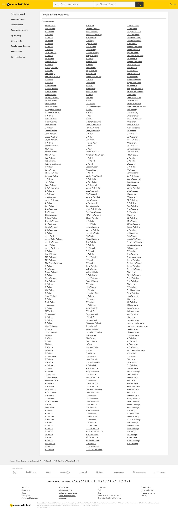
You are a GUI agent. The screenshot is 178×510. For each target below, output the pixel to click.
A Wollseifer (49, 383)
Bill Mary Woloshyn (134, 224)
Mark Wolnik (90, 89)
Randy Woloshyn (133, 387)
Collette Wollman (51, 89)
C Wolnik (89, 80)
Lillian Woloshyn (133, 332)
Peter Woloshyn (133, 377)
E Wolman (49, 426)
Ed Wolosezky (132, 110)
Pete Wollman (50, 161)
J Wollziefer (49, 398)
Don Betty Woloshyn (135, 263)
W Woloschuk (132, 77)
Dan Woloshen (132, 137)
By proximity (16, 36)
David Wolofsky (92, 281)
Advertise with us (65, 490)
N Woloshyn (131, 353)
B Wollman (49, 80)
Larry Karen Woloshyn (135, 323)
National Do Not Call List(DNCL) (109, 495)
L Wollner (48, 308)
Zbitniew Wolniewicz (93, 77)
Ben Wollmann (50, 206)
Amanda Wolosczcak (135, 92)
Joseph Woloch (92, 167)
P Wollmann (49, 266)
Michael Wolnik (91, 92)
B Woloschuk (91, 374)
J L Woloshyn (132, 302)
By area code (16, 41)
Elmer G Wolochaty (93, 197)
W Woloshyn (132, 438)
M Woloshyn (131, 338)
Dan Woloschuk (92, 398)
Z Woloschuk (132, 86)
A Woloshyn (131, 197)
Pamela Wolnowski (93, 128)
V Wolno (89, 119)
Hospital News (147, 490)
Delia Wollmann (51, 230)
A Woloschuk (91, 365)
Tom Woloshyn (132, 422)
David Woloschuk (92, 401)
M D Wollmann (50, 260)
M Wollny (48, 335)
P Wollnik (48, 323)
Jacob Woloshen (133, 140)
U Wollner (48, 317)
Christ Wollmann (51, 215)
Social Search (16, 52)
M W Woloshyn (133, 347)
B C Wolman (50, 416)
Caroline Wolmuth (93, 29)
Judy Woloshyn (133, 311)
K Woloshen (131, 143)
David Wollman (50, 95)
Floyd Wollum (50, 389)
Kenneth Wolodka (92, 233)
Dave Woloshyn (133, 254)
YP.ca (144, 495)
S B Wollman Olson (52, 188)
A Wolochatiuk (91, 179)
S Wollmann (49, 275)
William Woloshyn (133, 441)
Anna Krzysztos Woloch (95, 155)
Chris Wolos (90, 338)
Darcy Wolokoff (92, 314)
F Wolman (49, 429)
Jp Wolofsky (91, 290)
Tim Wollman (50, 182)
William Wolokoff (92, 329)
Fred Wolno (90, 104)
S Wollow (48, 368)
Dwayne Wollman (52, 98)
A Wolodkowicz (91, 275)
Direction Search (18, 57)
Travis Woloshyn (133, 429)
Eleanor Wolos (91, 341)
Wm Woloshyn (132, 444)
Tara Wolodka (91, 242)
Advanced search (18, 14)
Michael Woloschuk (134, 41)
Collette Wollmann (52, 218)
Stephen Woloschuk (134, 62)
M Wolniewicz (91, 74)
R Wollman (49, 167)
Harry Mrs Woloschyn (135, 89)
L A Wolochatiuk (92, 191)
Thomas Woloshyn (134, 420)
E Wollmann (49, 233)
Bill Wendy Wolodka (93, 215)
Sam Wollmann (50, 278)
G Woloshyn (131, 287)
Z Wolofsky (90, 302)
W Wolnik (89, 98)
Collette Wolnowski (93, 122)
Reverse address (18, 19)
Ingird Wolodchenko (93, 209)
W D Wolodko (91, 269)
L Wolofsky (90, 299)
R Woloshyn (131, 380)
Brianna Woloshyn (133, 227)
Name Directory (22, 461)
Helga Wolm (49, 408)
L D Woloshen (132, 146)
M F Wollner (49, 311)
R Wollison (49, 47)
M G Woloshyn (132, 341)
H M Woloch (90, 161)
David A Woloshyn (134, 257)
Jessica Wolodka (92, 227)
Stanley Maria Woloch (94, 176)
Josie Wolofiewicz (93, 278)
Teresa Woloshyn (133, 416)
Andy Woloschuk (92, 371)
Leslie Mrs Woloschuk (94, 450)
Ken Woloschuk (92, 438)
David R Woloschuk (93, 404)
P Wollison (49, 44)
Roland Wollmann (51, 272)
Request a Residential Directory (109, 498)
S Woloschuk (132, 59)
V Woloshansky (133, 116)
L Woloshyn (131, 317)
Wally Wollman (50, 185)
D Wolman (49, 422)
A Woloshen (131, 122)
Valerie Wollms (50, 296)
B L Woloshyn (132, 218)
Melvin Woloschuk (134, 38)
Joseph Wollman (51, 137)
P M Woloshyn (132, 368)
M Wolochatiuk (91, 194)
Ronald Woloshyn (133, 389)
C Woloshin (131, 158)
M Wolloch (49, 344)
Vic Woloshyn (132, 435)
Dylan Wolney (91, 44)
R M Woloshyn (132, 383)
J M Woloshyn (132, 305)
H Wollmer (49, 284)
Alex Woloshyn (132, 206)
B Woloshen (131, 131)
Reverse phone (17, 25)
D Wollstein (49, 387)
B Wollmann (49, 203)
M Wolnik (89, 86)
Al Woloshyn (131, 203)
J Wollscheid (50, 374)
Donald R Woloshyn (134, 269)
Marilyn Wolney (92, 56)
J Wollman (49, 128)
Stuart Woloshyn (133, 408)
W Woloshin (131, 170)
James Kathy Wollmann (54, 239)
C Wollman (49, 83)
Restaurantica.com (149, 493)
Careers (25, 493)
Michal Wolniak (91, 62)
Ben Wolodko (91, 248)
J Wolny (89, 146)
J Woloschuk (91, 422)
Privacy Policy (27, 495)
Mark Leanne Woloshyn (136, 350)
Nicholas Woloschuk (134, 47)
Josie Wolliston (50, 53)
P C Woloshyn (132, 362)
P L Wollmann (50, 269)
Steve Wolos (91, 356)
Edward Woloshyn (134, 275)
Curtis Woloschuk (92, 393)
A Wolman (49, 410)
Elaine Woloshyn (133, 278)
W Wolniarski (91, 68)
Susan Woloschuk (133, 65)
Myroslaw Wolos (92, 347)
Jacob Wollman (51, 131)
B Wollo (48, 341)
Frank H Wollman (51, 107)
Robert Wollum (50, 393)
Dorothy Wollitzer (51, 68)
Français (173, 4)
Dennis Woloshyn (133, 260)
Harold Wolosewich (134, 104)
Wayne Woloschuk (134, 83)
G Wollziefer (49, 395)
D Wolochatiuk (91, 185)
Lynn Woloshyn (133, 335)
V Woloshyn (131, 432)
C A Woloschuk (92, 383)
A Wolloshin (49, 365)
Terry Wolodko (91, 266)
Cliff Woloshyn (132, 248)
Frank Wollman (50, 104)
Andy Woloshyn (133, 209)
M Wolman (49, 435)
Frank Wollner (50, 302)
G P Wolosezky (132, 113)
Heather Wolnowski (93, 125)
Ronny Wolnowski (93, 131)
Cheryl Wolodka (92, 218)
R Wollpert (49, 371)
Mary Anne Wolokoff (93, 323)
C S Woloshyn (132, 236)
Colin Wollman (50, 86)
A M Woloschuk (92, 368)
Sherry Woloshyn (133, 395)
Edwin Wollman (51, 101)
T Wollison (49, 50)
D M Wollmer (50, 281)
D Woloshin (131, 161)
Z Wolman (90, 26)
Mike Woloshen (132, 152)
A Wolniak (89, 59)
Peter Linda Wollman (53, 164)
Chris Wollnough (51, 326)
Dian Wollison (50, 29)
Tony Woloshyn (133, 426)
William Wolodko (92, 272)
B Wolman (49, 414)
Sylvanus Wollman (52, 176)
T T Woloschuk (132, 71)
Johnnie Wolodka (92, 230)
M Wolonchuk (91, 335)
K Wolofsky (90, 296)
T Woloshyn (131, 410)
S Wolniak (89, 65)
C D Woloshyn (132, 233)
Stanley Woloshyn (133, 398)
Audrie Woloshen (133, 128)
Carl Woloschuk (92, 387)
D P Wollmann (50, 224)
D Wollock (49, 347)
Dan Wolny (90, 140)
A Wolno (89, 101)
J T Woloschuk (91, 426)
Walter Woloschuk (134, 80)
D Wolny (89, 137)
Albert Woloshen (133, 125)
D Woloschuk (91, 395)
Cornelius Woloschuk (94, 389)
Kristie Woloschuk (93, 441)
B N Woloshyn (132, 221)
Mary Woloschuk (133, 35)
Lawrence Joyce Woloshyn (137, 326)
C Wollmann (49, 212)
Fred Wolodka (91, 224)
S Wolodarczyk (91, 203)
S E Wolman (49, 450)
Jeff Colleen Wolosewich (136, 107)
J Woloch (89, 164)
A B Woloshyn (132, 200)
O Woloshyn (131, 356)
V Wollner (48, 320)
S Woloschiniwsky (93, 362)
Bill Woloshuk (132, 185)
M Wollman (49, 149)
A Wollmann (49, 194)
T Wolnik (89, 95)
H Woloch (89, 158)
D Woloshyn (131, 251)
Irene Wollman (50, 125)
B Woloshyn (131, 215)
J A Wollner (49, 305)
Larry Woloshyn (133, 320)
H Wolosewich (132, 101)
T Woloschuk (132, 68)
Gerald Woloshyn (133, 290)
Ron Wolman (50, 444)
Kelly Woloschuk (92, 435)
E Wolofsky (90, 284)
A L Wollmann (50, 197)
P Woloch (89, 173)
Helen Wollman (50, 119)
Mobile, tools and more (67, 496)
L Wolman (49, 432)
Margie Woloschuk (134, 32)
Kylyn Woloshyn (133, 314)
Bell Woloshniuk (133, 176)
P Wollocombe (50, 356)
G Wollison (49, 35)
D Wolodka (90, 221)
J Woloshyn (131, 299)
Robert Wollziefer (51, 401)
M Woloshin (131, 167)
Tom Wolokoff (91, 326)
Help (99, 493)
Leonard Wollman (51, 146)
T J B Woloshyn (133, 414)
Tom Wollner (50, 314)
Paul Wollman (50, 158)
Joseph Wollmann (52, 248)
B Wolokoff (90, 311)
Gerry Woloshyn (133, 293)
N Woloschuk (132, 44)
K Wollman (49, 143)
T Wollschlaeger (51, 377)
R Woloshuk (131, 194)
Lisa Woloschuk (133, 26)
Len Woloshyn (132, 329)
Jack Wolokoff (91, 320)
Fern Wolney (91, 47)
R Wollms (48, 293)
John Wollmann (51, 245)
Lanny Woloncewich (94, 332)
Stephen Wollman (52, 173)
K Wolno (89, 110)
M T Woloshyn (132, 344)
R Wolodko (90, 260)
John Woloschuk (92, 429)
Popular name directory (20, 46)
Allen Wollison (50, 26)
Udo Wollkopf (50, 74)
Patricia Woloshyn (133, 371)
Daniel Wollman (51, 92)
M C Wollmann (50, 257)
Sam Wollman (50, 170)
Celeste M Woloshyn (135, 239)
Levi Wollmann (50, 254)
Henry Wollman (51, 122)
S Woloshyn (131, 393)
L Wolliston (49, 56)
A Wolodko (90, 245)
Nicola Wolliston (51, 62)
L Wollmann (49, 251)
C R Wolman (50, 420)
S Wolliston (49, 65)
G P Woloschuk (92, 416)
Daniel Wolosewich (134, 98)
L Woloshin (131, 164)
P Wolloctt (49, 359)
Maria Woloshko (133, 173)
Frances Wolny (91, 143)
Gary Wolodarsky (92, 206)
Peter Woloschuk (133, 50)
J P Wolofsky (91, 287)
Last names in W (35, 461)
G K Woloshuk (132, 191)
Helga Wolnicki (91, 71)
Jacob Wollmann (51, 236)
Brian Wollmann (51, 209)
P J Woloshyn (132, 365)
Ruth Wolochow (92, 200)
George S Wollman (52, 113)
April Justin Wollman (52, 77)
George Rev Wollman (53, 110)
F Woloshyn (131, 284)
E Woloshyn (131, 272)
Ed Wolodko (90, 251)
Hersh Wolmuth (92, 32)
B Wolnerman (91, 38)
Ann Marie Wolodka (93, 212)
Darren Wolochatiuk (93, 188)
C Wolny (89, 134)
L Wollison (49, 38)
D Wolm (48, 404)
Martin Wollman (51, 152)
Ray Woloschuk (133, 53)
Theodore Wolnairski (94, 35)
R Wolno (89, 116)
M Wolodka (90, 236)
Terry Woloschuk (133, 74)
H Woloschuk (91, 420)
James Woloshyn (133, 308)
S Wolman (49, 447)
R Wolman (49, 441)
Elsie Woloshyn (132, 281)
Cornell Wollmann (51, 221)
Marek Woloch (91, 170)
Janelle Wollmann (51, 242)
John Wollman (50, 134)
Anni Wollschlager (52, 380)
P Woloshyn (131, 359)
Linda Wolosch (91, 359)
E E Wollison (49, 32)
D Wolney (90, 41)
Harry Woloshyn (133, 296)
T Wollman (49, 179)
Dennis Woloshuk (133, 188)
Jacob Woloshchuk (134, 119)
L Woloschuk (91, 444)
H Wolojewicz (91, 305)
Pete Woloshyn (132, 374)
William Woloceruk (93, 152)
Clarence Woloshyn (134, 245)
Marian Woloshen (133, 149)
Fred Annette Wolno (93, 107)
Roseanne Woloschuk (135, 56)
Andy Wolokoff (91, 308)
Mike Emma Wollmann (53, 263)
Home (12, 461)
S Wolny (89, 149)
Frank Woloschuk (92, 410)
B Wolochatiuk (91, 182)
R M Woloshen (132, 155)
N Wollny (48, 338)
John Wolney (91, 50)
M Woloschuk (132, 29)
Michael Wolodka (92, 239)
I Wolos (89, 344)
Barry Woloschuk (92, 377)
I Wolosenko (131, 95)
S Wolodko (90, 263)
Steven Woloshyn (133, 404)
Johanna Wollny (51, 332)
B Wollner (48, 299)
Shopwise (62, 498)
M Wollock (49, 350)
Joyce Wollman (51, 140)
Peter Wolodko (91, 257)
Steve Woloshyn (133, 401)
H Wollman (49, 116)
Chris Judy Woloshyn (135, 242)
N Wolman (49, 438)
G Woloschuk (91, 414)
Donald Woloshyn (133, 266)
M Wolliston (49, 59)
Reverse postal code (19, 30)
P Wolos (89, 350)
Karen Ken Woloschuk (94, 432)
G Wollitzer (49, 71)
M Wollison (49, 41)
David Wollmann (51, 227)
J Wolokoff (90, 317)
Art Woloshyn (132, 212)
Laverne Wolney (92, 53)
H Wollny (48, 329)
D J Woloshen (132, 134)
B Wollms (48, 287)
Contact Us (26, 490)
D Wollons (49, 362)
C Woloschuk (91, 380)
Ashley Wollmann (51, 200)
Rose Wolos (90, 353)
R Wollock (49, 353)
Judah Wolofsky (92, 293)
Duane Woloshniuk (134, 179)
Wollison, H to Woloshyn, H (53, 461)
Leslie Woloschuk (92, 447)
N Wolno (89, 113)
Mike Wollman (50, 155)
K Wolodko (90, 254)
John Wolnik (90, 83)
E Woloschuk (91, 408)
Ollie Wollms (49, 290)
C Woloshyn (131, 230)
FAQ (99, 490)
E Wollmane (49, 191)
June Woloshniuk (133, 182)
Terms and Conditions (30, 498)
